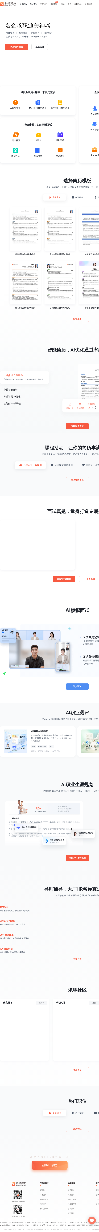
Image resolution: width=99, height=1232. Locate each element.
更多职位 (77, 1128)
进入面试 (77, 686)
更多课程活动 (77, 480)
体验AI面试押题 (64, 579)
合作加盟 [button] (88, 4)
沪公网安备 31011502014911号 (75, 1229)
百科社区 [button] (77, 4)
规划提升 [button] (54, 4)
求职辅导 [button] (43, 4)
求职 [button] (62, 4)
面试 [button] (69, 4)
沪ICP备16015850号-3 (54, 1229)
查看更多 (77, 319)
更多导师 (77, 959)
